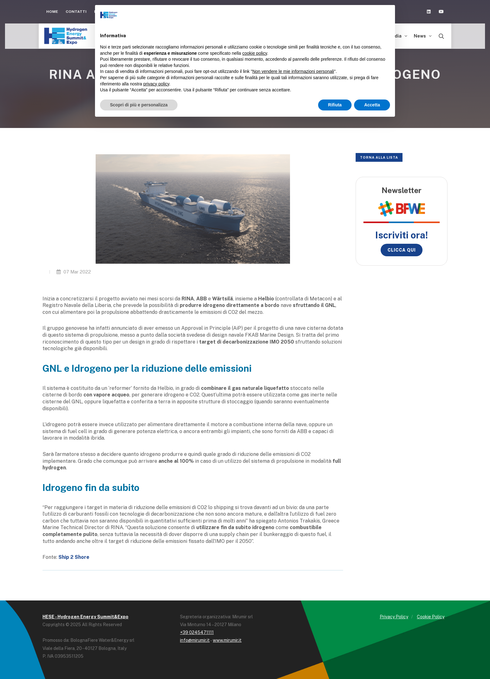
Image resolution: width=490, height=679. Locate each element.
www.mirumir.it (227, 640)
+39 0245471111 (197, 632)
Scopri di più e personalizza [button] (139, 104)
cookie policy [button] (254, 53)
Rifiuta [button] (335, 104)
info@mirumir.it (195, 640)
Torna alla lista (379, 157)
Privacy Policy (394, 616)
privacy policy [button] (156, 83)
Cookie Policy (430, 616)
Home (52, 11)
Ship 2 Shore (73, 557)
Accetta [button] (372, 104)
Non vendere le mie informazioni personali (293, 71)
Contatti (76, 11)
